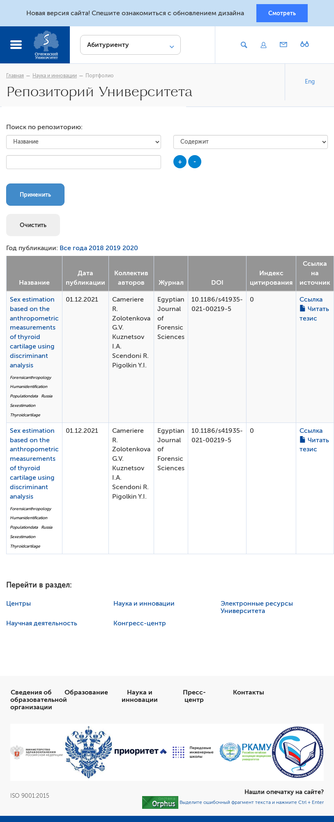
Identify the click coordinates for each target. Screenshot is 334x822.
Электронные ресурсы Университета (257, 608)
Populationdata (24, 397)
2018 (96, 250)
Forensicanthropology (30, 379)
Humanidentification (28, 388)
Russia (46, 397)
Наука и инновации (54, 77)
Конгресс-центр (139, 625)
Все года (73, 250)
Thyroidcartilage (25, 416)
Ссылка (310, 301)
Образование (86, 694)
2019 (113, 250)
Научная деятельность (41, 625)
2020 (130, 250)
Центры (18, 605)
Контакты (248, 694)
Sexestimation (22, 407)
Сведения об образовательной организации (38, 701)
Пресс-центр (194, 697)
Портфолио (99, 77)
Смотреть (282, 13)
